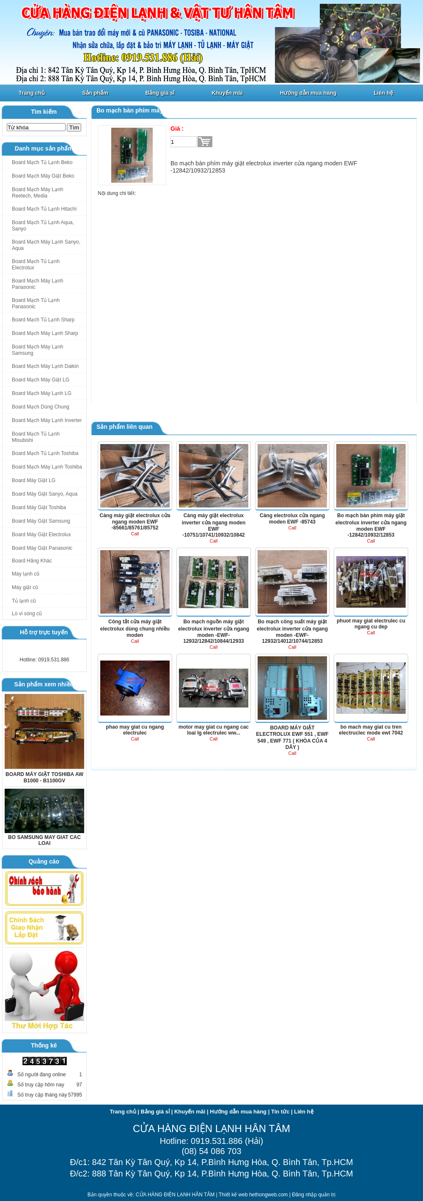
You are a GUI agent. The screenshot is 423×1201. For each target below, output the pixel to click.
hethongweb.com (269, 1195)
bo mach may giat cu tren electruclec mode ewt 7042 (371, 730)
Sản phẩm (95, 93)
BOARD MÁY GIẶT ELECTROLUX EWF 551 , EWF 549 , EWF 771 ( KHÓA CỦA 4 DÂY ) (292, 737)
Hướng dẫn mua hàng (308, 93)
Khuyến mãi (227, 93)
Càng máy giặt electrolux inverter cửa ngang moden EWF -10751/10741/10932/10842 (214, 525)
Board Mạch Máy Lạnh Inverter (47, 420)
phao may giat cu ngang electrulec (135, 730)
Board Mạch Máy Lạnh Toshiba (47, 467)
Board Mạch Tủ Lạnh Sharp (43, 320)
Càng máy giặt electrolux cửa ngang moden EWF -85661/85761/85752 (134, 522)
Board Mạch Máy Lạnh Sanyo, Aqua (46, 245)
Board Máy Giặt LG (33, 480)
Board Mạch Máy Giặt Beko (43, 176)
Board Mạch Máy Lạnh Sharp (45, 333)
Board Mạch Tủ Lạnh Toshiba (45, 453)
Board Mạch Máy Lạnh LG (41, 393)
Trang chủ (32, 93)
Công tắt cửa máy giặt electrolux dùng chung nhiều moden (135, 628)
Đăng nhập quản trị (313, 1195)
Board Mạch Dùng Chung (40, 407)
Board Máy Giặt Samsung (41, 521)
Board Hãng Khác (32, 561)
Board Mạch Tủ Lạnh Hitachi (44, 209)
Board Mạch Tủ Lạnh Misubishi (36, 437)
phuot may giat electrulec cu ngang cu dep (371, 624)
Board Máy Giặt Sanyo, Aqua (44, 494)
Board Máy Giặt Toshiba (39, 507)
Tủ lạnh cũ (24, 601)
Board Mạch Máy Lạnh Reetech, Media (37, 192)
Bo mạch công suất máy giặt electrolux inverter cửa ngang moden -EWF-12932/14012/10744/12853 (292, 631)
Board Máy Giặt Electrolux (41, 534)
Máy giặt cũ (25, 587)
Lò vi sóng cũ (27, 614)
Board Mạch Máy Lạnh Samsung (37, 350)
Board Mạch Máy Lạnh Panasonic (37, 284)
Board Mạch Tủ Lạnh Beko (42, 162)
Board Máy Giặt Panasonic (42, 548)
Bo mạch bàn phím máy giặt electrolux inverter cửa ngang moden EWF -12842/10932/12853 (371, 525)
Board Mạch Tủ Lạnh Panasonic (36, 303)
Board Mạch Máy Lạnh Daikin (45, 366)
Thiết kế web (234, 1195)
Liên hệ (383, 93)
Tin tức (280, 1111)
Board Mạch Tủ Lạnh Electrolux (36, 264)
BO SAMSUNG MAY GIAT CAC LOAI (44, 840)
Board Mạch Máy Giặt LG (40, 380)
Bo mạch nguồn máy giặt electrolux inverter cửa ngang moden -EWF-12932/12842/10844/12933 (213, 631)
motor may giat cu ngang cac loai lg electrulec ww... (214, 730)
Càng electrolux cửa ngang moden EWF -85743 (292, 519)
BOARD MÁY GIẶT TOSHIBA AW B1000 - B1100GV (44, 777)
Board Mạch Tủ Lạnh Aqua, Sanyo (43, 225)
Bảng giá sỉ (160, 93)
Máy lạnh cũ (25, 574)
